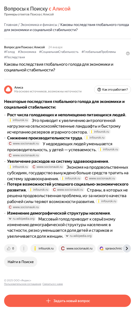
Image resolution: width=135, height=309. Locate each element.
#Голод (9, 52)
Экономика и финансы (38, 25)
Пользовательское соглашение (52, 280)
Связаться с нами (82, 280)
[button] (128, 53)
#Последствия (14, 57)
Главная (10, 25)
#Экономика (27, 52)
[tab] (11, 248)
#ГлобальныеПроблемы (99, 52)
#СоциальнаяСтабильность (58, 52)
